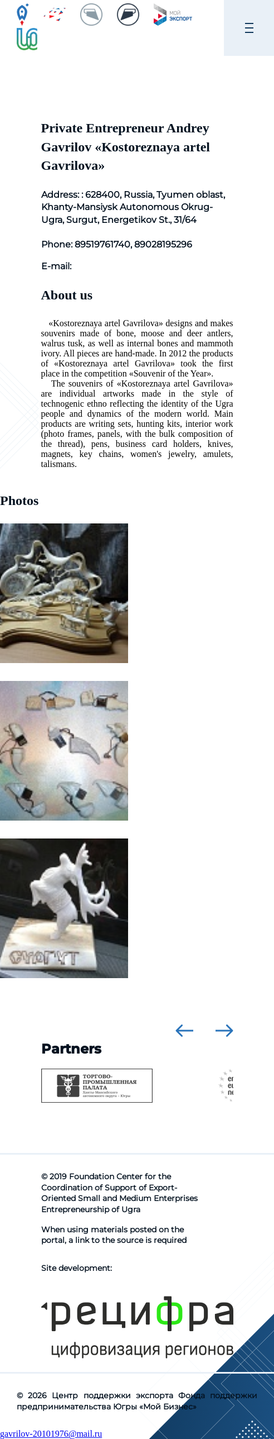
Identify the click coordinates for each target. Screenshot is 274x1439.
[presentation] (184, 1030)
